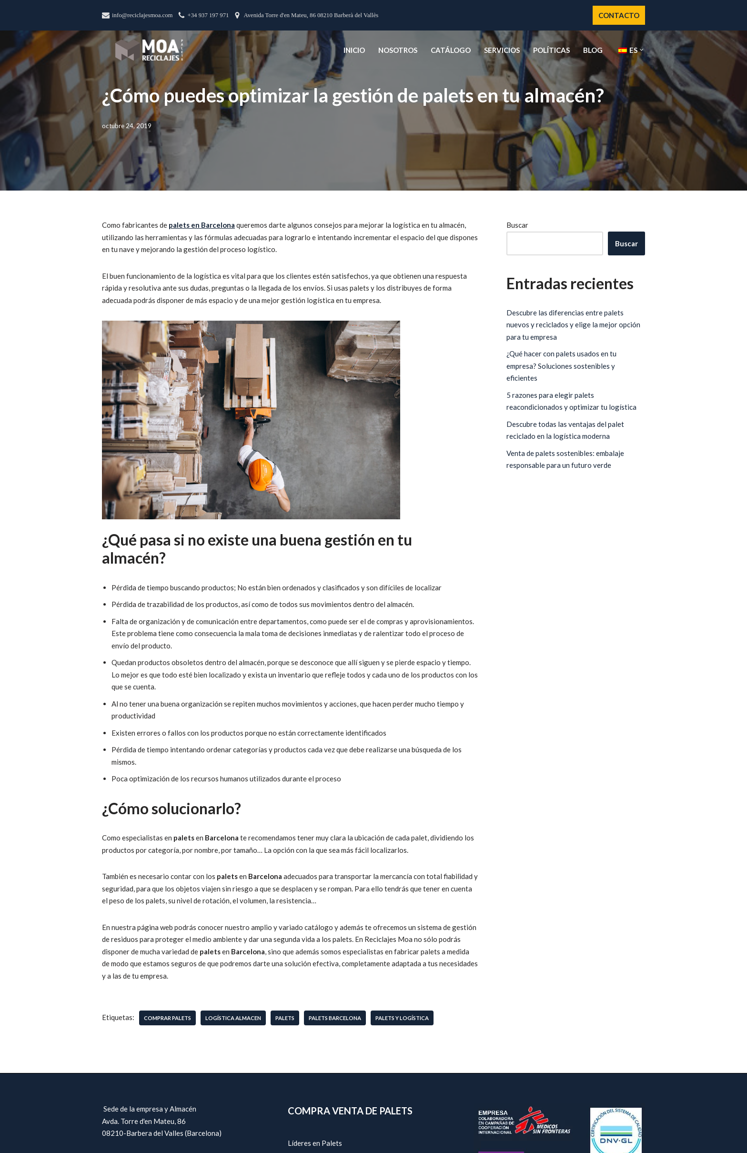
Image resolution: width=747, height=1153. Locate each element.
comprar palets (167, 1018)
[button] (641, 49)
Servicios (502, 50)
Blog (593, 50)
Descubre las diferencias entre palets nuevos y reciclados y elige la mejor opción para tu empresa (573, 324)
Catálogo (451, 50)
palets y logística (402, 1018)
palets (284, 1018)
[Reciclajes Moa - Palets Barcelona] (149, 50)
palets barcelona (335, 1018)
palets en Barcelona (202, 225)
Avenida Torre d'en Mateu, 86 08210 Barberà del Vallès (310, 15)
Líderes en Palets (315, 1143)
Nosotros (397, 50)
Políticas (551, 50)
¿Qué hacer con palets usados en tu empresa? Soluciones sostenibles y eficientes (561, 365)
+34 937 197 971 (208, 15)
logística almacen (233, 1018)
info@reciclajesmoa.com (142, 15)
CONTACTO (618, 15)
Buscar (517, 225)
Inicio (354, 50)
